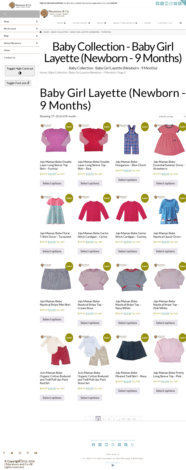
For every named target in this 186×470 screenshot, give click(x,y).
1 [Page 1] (93, 419)
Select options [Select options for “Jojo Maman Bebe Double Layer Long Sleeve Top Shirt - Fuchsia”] (52, 183)
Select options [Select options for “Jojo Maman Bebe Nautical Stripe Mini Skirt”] (52, 319)
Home (43, 72)
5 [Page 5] (114, 419)
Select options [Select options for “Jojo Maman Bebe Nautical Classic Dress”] (165, 251)
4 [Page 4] (108, 419)
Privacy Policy (99, 440)
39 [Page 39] (133, 419)
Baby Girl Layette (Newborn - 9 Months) (92, 72)
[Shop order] (171, 116)
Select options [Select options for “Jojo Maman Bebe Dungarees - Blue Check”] (127, 180)
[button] (183, 3)
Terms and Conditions (122, 440)
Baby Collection (58, 72)
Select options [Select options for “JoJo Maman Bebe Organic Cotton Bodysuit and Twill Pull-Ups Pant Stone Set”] (90, 398)
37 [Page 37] (123, 419)
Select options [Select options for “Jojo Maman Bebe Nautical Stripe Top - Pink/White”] (165, 323)
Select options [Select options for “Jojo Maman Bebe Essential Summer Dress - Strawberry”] (165, 183)
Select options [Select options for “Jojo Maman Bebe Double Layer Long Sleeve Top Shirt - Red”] (90, 183)
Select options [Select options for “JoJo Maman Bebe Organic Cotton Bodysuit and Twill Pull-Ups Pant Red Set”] (52, 398)
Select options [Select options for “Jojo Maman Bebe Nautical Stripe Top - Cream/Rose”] (90, 323)
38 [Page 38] (128, 419)
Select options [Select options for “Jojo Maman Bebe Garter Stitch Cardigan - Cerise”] (90, 251)
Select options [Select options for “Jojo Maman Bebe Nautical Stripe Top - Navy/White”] (127, 323)
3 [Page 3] (103, 419)
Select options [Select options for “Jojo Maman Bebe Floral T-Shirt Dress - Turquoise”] (52, 251)
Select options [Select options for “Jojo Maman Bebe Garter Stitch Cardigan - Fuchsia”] (127, 251)
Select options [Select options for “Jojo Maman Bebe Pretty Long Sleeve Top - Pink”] (165, 391)
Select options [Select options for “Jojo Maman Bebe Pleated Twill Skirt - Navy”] (127, 391)
